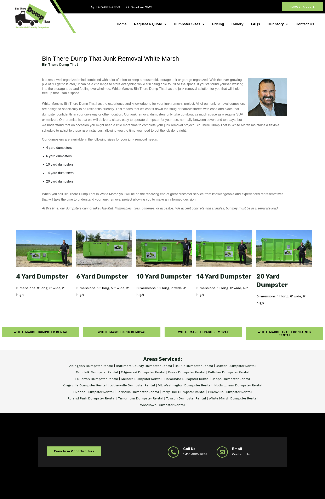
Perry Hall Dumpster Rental (184, 391)
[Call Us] (173, 451)
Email (237, 448)
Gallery (238, 24)
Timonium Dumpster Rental (141, 398)
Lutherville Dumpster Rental (132, 385)
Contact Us (305, 24)
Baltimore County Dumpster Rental (144, 365)
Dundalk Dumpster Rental (97, 372)
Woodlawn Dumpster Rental (162, 404)
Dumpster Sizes (189, 24)
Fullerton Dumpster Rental (97, 378)
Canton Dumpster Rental (236, 365)
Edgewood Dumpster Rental (143, 372)
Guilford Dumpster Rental (141, 378)
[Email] (222, 451)
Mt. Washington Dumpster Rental (185, 385)
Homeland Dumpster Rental (187, 378)
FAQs (255, 24)
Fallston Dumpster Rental (228, 372)
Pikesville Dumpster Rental (230, 391)
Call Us (189, 448)
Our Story (278, 24)
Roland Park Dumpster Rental (92, 398)
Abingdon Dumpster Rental (91, 365)
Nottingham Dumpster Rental (238, 385)
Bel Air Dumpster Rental (194, 365)
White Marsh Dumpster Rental (233, 398)
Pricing (218, 24)
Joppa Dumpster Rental (231, 378)
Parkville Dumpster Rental (138, 391)
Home (121, 24)
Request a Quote (150, 24)
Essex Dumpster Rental (186, 372)
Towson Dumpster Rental (186, 398)
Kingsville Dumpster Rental (85, 385)
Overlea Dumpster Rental (94, 391)
